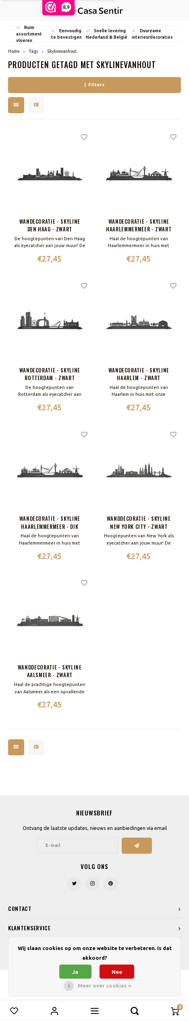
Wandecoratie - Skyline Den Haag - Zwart (49, 225)
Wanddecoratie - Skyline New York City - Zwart (139, 522)
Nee (117, 972)
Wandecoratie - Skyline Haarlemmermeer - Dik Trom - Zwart (49, 522)
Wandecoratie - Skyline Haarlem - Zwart (138, 374)
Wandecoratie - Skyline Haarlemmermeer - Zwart (138, 225)
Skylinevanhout (62, 51)
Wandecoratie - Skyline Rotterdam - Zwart (49, 374)
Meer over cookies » (104, 985)
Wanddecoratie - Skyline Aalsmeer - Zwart (50, 671)
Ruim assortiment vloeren (29, 34)
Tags (33, 51)
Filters (94, 84)
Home (13, 51)
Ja (75, 972)
